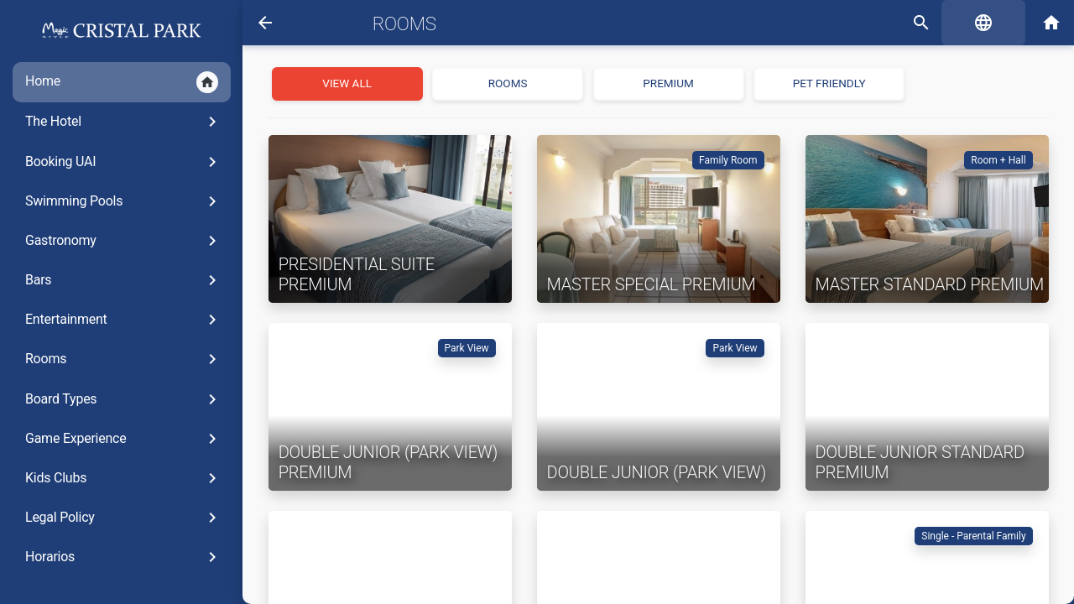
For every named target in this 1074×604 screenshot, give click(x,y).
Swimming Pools (115, 201)
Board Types (115, 399)
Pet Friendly (825, 83)
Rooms (115, 359)
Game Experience (115, 439)
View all (343, 83)
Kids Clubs (115, 478)
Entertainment (115, 320)
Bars (115, 280)
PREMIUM (665, 83)
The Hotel (115, 122)
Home (113, 82)
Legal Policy (115, 518)
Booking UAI (115, 162)
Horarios (115, 557)
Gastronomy (115, 241)
